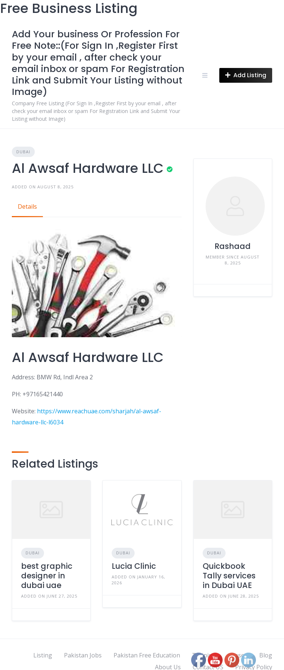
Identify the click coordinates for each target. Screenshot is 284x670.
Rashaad (232, 246)
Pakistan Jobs (83, 655)
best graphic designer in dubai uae (46, 576)
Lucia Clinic (134, 566)
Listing (42, 655)
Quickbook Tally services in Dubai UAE (229, 576)
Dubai (23, 151)
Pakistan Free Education (147, 655)
